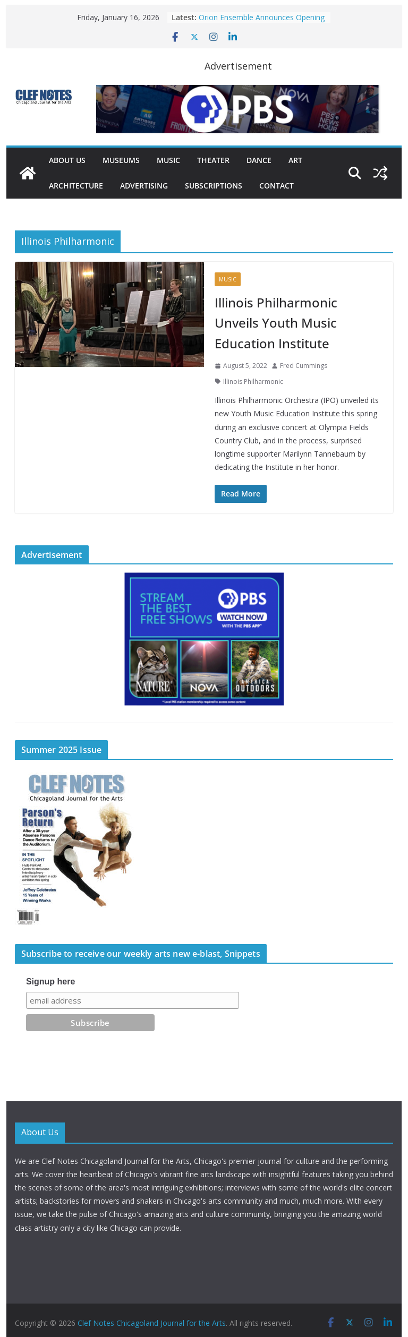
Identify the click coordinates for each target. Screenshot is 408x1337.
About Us (67, 160)
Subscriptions (213, 186)
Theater (213, 160)
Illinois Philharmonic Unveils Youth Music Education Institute (276, 323)
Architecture (76, 186)
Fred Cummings (303, 365)
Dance (258, 160)
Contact (276, 186)
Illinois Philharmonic (253, 381)
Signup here (50, 981)
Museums (121, 160)
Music (168, 160)
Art (295, 160)
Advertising (144, 186)
